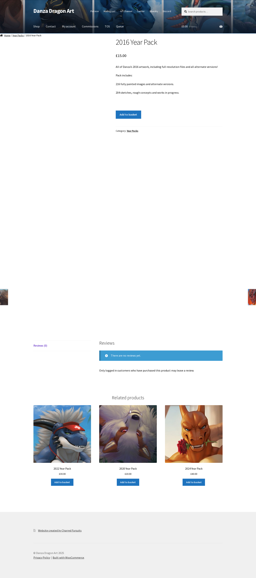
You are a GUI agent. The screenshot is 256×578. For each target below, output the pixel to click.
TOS (107, 26)
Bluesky (154, 11)
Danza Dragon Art (53, 10)
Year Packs (18, 35)
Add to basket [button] (62, 482)
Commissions (90, 26)
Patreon (94, 11)
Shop (36, 26)
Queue (120, 26)
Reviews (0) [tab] (40, 345)
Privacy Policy (41, 557)
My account (69, 26)
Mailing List (109, 11)
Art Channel (126, 11)
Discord (167, 11)
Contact (51, 26)
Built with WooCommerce (68, 557)
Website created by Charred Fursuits (60, 530)
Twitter (141, 11)
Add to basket (128, 114)
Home (7, 35)
